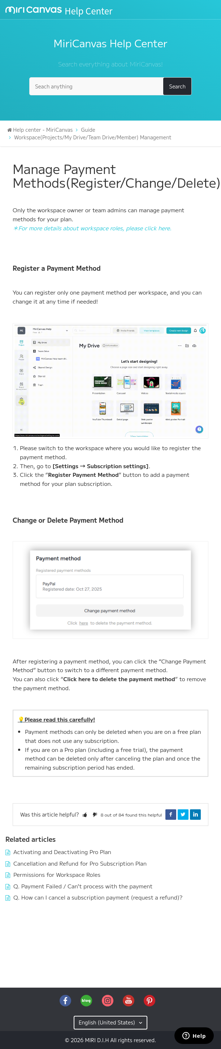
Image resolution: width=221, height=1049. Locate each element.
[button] (85, 814)
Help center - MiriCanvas (43, 129)
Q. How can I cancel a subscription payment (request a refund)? (97, 897)
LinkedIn (195, 814)
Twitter (183, 814)
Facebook (170, 814)
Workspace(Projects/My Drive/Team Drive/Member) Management (93, 137)
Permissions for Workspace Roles (56, 874)
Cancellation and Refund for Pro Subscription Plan (80, 863)
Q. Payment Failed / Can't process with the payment (82, 886)
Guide (88, 129)
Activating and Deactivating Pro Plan (62, 852)
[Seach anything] (110, 86)
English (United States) (107, 1022)
